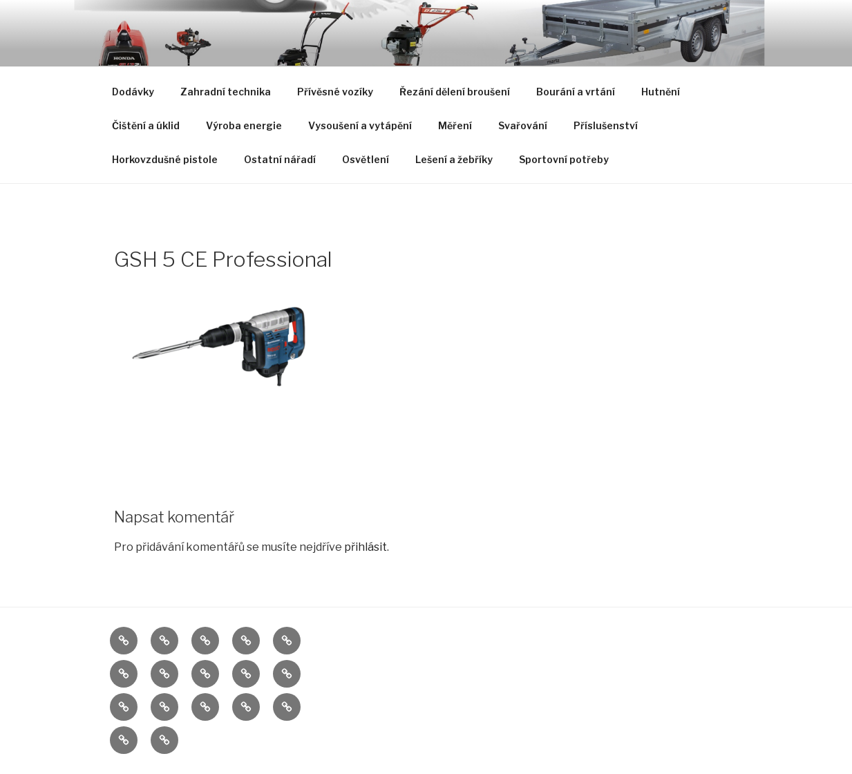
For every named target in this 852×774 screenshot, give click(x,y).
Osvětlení (365, 159)
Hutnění (660, 91)
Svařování (522, 125)
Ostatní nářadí (280, 159)
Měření (455, 125)
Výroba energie (244, 125)
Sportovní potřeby (564, 159)
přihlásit (365, 547)
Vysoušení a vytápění (360, 125)
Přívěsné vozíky (335, 91)
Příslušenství (606, 125)
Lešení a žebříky (454, 159)
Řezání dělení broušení (454, 91)
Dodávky (133, 91)
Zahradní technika (225, 91)
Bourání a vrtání (575, 91)
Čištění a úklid (146, 125)
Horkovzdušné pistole (165, 159)
